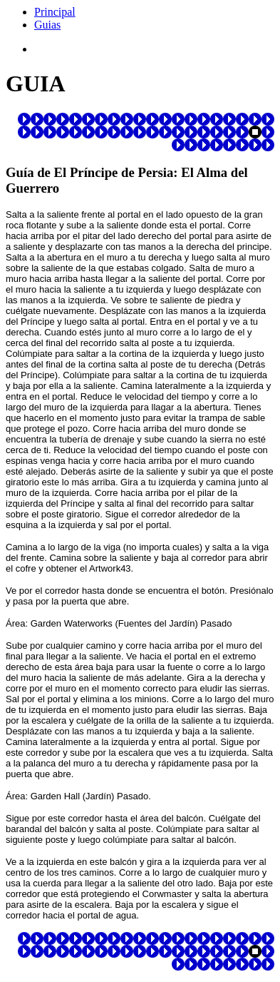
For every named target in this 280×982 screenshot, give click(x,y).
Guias (47, 25)
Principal (55, 12)
